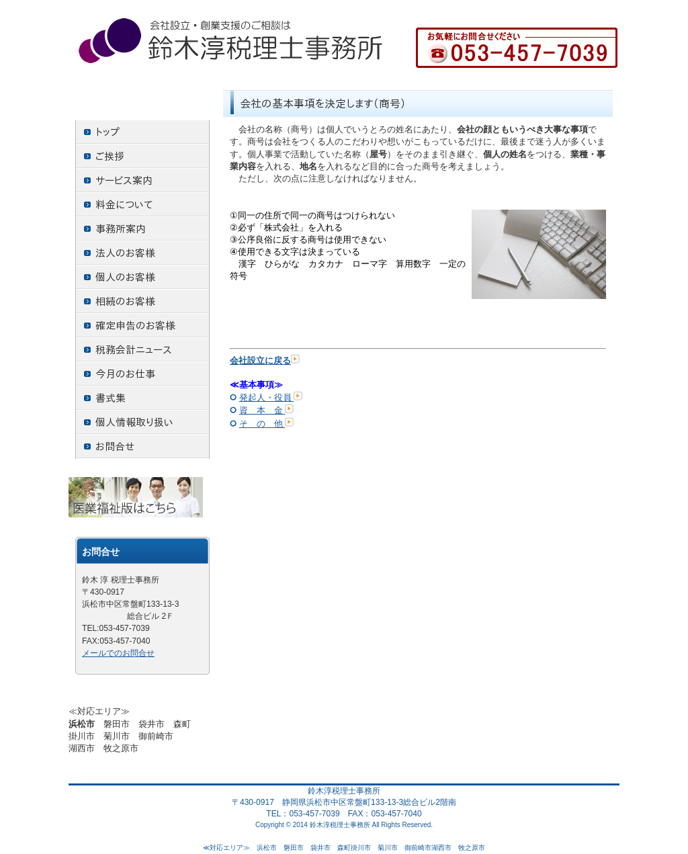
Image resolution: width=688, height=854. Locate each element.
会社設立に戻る (265, 360)
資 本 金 (266, 410)
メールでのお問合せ (118, 653)
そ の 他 (266, 424)
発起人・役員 (271, 397)
